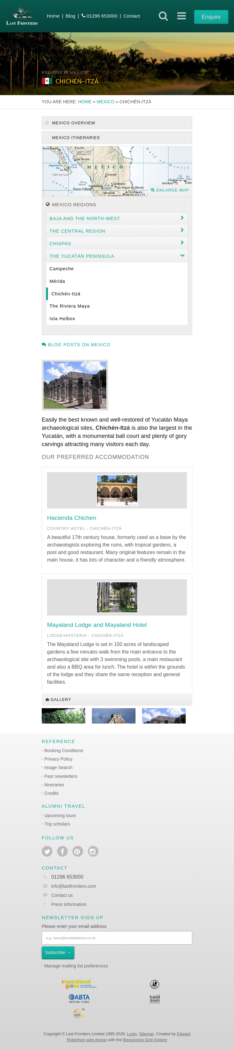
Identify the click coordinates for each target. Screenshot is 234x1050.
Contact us (62, 895)
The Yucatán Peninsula (82, 256)
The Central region (77, 231)
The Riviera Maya (70, 306)
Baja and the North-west (85, 218)
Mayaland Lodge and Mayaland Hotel (97, 625)
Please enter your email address (74, 926)
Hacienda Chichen (71, 517)
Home (53, 16)
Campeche (62, 268)
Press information (68, 904)
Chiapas (60, 243)
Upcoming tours (60, 815)
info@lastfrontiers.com (69, 886)
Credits (51, 793)
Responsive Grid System (145, 1039)
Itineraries (54, 784)
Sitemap (146, 1033)
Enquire (211, 17)
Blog (71, 16)
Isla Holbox (62, 318)
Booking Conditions (63, 750)
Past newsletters (60, 776)
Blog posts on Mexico (76, 344)
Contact (131, 16)
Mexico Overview (70, 123)
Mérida (57, 281)
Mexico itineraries (75, 137)
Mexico (105, 101)
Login (132, 1033)
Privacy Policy (58, 759)
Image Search (58, 767)
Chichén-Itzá (66, 293)
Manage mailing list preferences (76, 965)
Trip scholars (57, 824)
